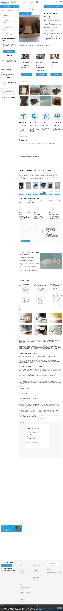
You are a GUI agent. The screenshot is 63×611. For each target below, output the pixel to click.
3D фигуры (35, 579)
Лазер (21, 590)
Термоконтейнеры (37, 570)
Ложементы (35, 568)
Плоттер (22, 594)
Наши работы (32, 45)
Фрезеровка (23, 601)
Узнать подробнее (26, 74)
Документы (40, 45)
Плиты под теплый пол (38, 581)
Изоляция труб (36, 572)
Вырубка (22, 589)
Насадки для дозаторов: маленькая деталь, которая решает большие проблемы (9, 91)
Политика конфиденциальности (54, 572)
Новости (22, 567)
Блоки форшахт (36, 577)
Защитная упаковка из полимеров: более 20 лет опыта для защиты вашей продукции (8, 84)
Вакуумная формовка (25, 587)
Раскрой (22, 596)
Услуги (34, 562)
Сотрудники (23, 572)
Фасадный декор (36, 565)
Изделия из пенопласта (38, 574)
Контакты (47, 45)
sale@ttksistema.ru (43, 2)
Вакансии (22, 568)
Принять (59, 607)
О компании (23, 562)
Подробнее (22, 194)
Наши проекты (23, 45)
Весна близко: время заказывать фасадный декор (8, 98)
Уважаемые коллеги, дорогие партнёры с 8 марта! (7, 75)
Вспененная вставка (23, 337)
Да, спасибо (25, 13)
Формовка (22, 599)
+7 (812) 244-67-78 (31, 442)
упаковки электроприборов (25, 361)
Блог (21, 565)
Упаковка (35, 567)
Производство (24, 584)
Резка (21, 597)
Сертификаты (23, 570)
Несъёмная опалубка (37, 575)
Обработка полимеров (25, 592)
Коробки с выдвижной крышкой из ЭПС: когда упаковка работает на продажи (8, 61)
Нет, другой (38, 13)
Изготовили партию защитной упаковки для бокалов (7, 68)
